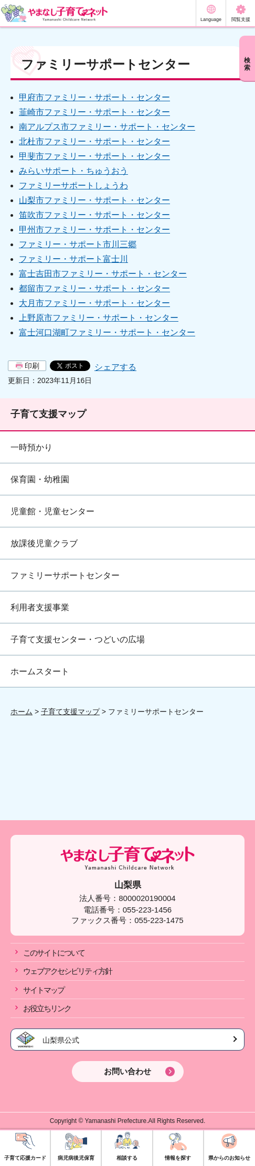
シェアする (115, 367)
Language (210, 19)
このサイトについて (53, 952)
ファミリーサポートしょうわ (73, 185)
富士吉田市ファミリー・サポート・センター (103, 273)
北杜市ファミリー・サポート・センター (94, 141)
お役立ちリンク (47, 1008)
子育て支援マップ (48, 414)
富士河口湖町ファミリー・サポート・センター (107, 332)
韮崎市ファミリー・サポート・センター (94, 112)
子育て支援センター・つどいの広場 (77, 639)
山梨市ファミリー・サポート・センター (94, 200)
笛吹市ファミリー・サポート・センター (94, 214)
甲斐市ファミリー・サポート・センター (94, 156)
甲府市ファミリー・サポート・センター (94, 97)
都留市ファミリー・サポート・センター (94, 288)
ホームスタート (39, 671)
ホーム (21, 711)
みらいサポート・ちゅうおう (73, 170)
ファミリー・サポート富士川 (73, 259)
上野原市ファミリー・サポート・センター (98, 317)
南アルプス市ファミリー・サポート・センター (107, 126)
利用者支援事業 (39, 607)
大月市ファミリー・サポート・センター (94, 303)
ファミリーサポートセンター (65, 575)
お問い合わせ (127, 1071)
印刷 (32, 366)
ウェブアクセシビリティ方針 (67, 971)
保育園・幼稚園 (39, 479)
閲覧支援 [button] (240, 19)
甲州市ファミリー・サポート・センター (94, 229)
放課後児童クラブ (44, 543)
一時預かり (31, 447)
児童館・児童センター (52, 511)
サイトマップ (43, 989)
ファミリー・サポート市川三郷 (77, 244)
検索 (247, 64)
